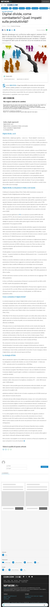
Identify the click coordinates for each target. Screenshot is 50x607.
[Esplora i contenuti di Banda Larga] (6, 562)
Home (3, 26)
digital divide (13, 85)
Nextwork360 (7, 587)
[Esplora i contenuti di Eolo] (5, 554)
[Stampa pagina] (14, 30)
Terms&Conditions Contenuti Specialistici (12, 581)
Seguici (18, 577)
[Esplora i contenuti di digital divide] (28, 562)
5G (20, 214)
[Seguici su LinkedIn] (23, 576)
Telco (10, 8)
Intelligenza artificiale (43, 8)
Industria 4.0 (15, 8)
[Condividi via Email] (10, 30)
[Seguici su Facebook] (29, 576)
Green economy (35, 8)
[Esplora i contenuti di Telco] (23, 569)
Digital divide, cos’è (8, 124)
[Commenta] (44, 467)
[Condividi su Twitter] (5, 30)
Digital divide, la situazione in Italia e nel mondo (15, 126)
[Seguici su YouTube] (32, 576)
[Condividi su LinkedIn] (7, 30)
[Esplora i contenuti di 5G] (4, 569)
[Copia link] (12, 30)
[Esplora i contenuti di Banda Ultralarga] (13, 569)
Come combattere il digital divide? (12, 128)
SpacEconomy (22, 8)
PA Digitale (28, 8)
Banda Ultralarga (15, 26)
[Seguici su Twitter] (26, 576)
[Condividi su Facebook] (3, 30)
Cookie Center (24, 581)
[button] (3, 5)
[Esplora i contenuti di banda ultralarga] (17, 562)
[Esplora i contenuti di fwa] (37, 562)
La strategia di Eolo (8, 129)
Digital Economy (4, 8)
